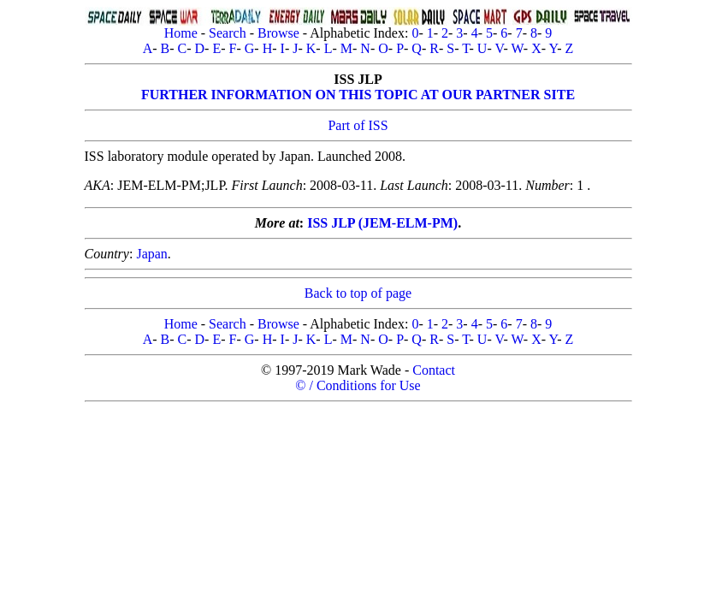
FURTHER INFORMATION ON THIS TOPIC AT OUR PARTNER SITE (358, 94)
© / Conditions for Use (357, 385)
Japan (151, 253)
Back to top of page (358, 293)
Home (181, 33)
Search (227, 33)
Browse (278, 33)
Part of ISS (358, 125)
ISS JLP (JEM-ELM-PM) (382, 223)
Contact (433, 370)
